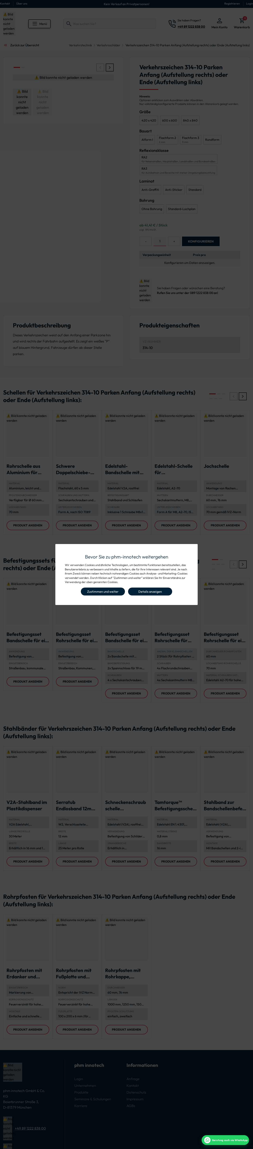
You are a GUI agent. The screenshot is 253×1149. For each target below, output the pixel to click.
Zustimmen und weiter (103, 592)
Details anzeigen (150, 592)
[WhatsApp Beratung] (225, 1140)
